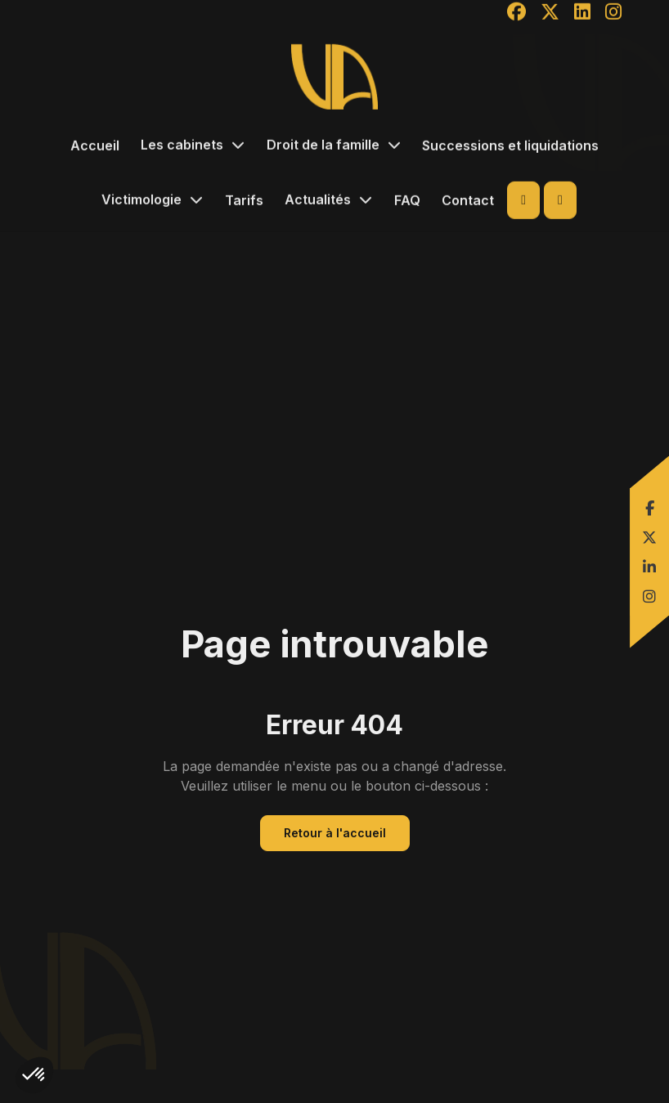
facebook (651, 508)
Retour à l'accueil (335, 833)
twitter (651, 537)
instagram (651, 596)
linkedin (651, 567)
